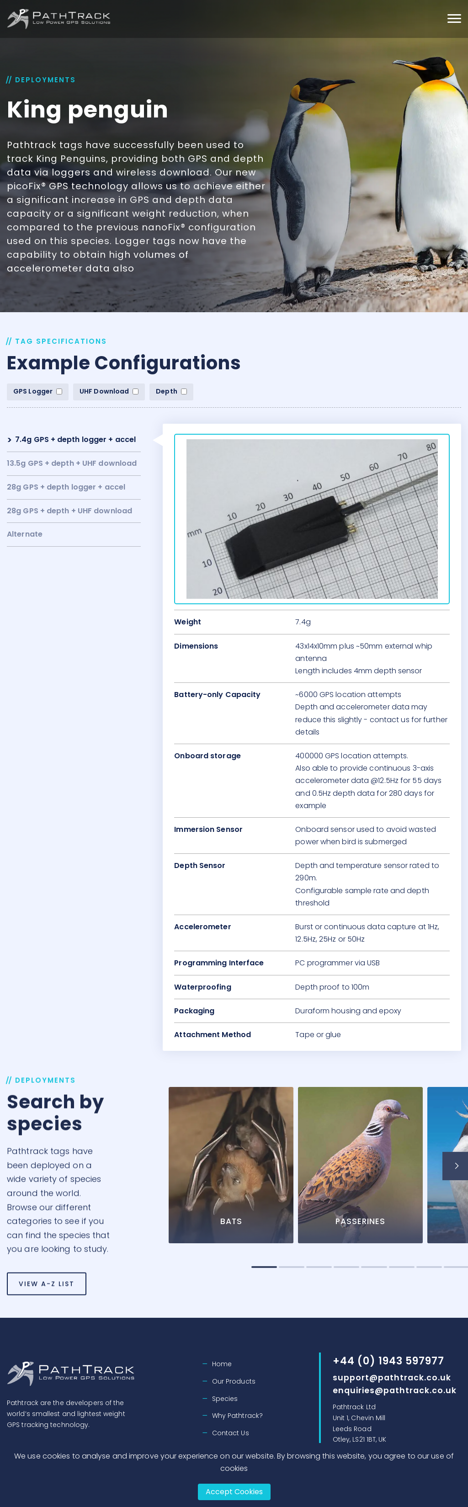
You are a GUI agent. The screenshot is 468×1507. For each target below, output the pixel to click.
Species (225, 1398)
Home (222, 1364)
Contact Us (230, 1433)
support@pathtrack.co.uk (392, 1377)
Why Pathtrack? (237, 1415)
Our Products (233, 1381)
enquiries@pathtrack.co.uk (396, 1390)
